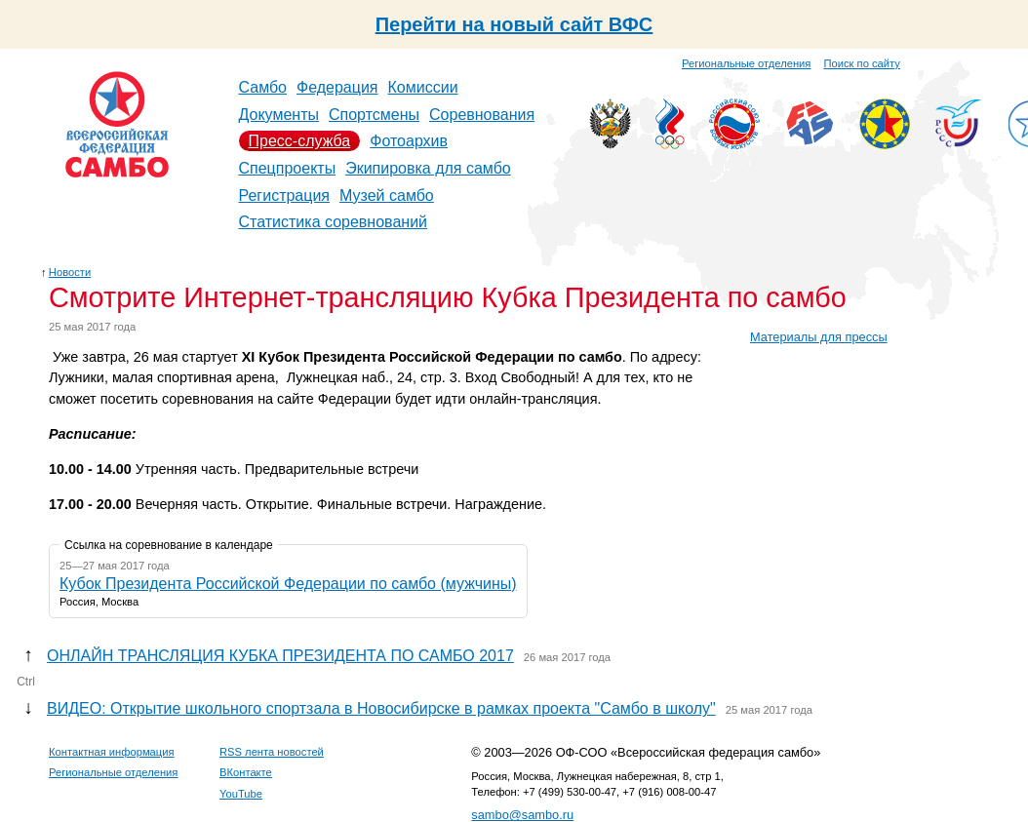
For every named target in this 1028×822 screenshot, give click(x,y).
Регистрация (285, 195)
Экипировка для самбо (428, 168)
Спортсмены (374, 114)
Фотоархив (409, 141)
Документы (279, 114)
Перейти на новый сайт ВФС (514, 24)
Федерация (337, 87)
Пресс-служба (300, 141)
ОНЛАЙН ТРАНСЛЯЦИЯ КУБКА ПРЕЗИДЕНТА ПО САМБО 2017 (280, 655)
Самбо (263, 87)
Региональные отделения (746, 63)
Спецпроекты (287, 168)
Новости (70, 272)
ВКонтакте (245, 772)
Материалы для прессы (819, 337)
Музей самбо (386, 195)
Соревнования (481, 114)
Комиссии (423, 87)
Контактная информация (112, 752)
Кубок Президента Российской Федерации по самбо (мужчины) (288, 583)
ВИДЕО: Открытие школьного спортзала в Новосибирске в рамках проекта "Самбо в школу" (381, 708)
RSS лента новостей (271, 752)
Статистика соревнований (333, 222)
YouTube (240, 794)
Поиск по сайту (862, 63)
